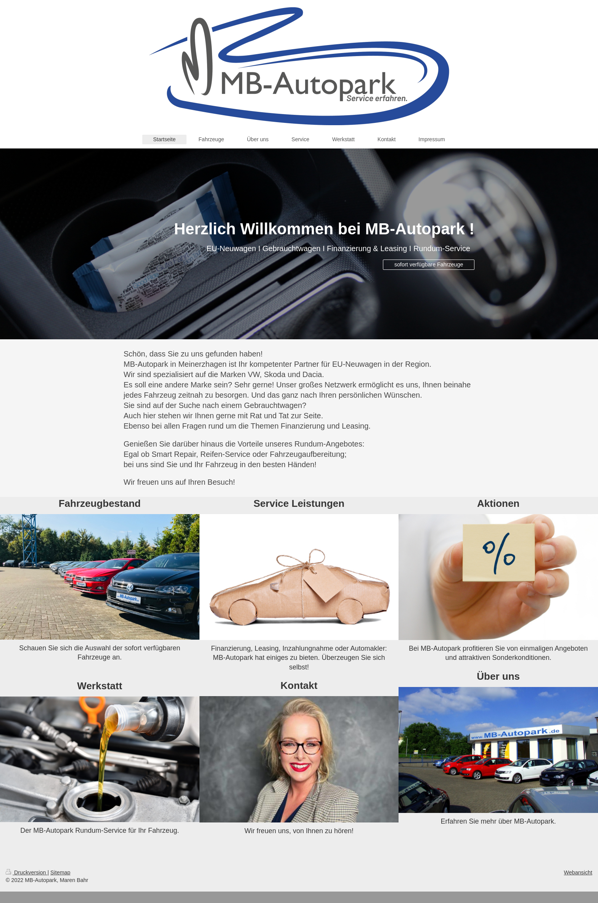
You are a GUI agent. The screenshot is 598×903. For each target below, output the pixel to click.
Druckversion (26, 872)
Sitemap (60, 872)
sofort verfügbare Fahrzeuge (428, 264)
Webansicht (578, 872)
